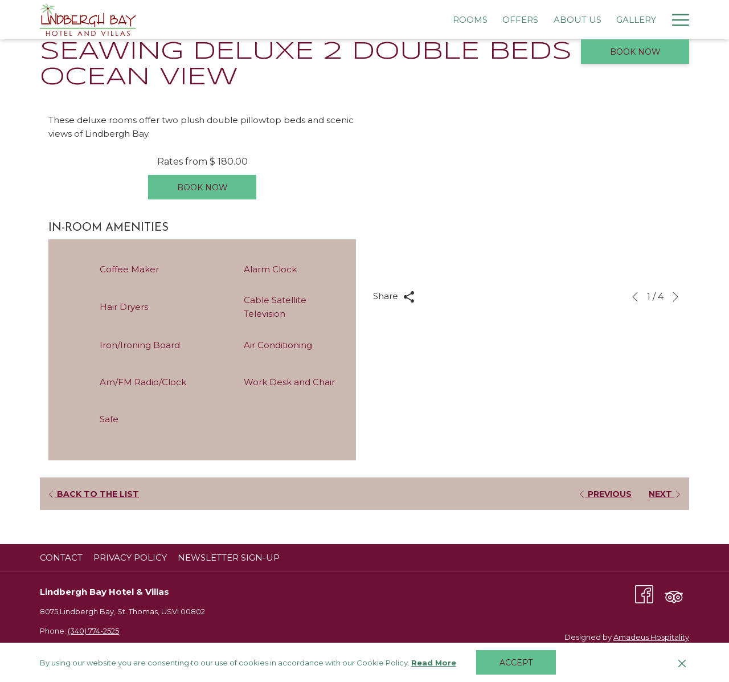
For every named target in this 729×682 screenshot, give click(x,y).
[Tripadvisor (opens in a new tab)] (674, 593)
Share (394, 297)
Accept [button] (516, 663)
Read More (434, 663)
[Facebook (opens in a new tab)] (644, 593)
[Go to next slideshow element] (675, 297)
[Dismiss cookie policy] (682, 662)
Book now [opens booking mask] (635, 52)
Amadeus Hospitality (651, 637)
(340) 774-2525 (93, 630)
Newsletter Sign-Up (229, 557)
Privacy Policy (130, 557)
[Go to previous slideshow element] (635, 297)
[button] (527, 200)
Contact (61, 557)
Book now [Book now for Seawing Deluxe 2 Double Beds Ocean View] (202, 187)
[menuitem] (248, 19)
